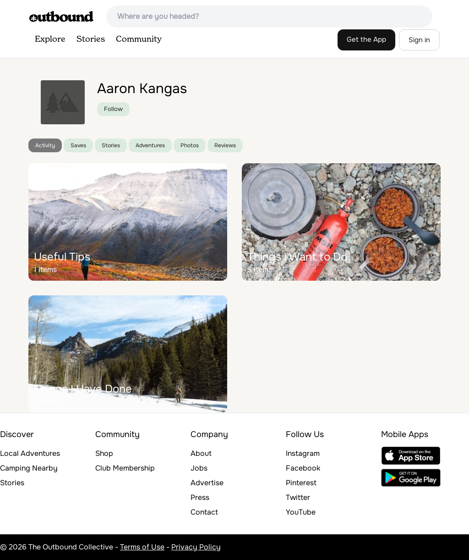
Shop (104, 453)
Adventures (150, 145)
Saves (78, 145)
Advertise (207, 483)
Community (139, 39)
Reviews (225, 145)
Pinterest (301, 483)
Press (200, 497)
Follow (113, 109)
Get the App (366, 39)
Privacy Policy (196, 547)
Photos (189, 145)
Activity (45, 145)
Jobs (199, 468)
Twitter (298, 497)
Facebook (303, 468)
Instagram (303, 453)
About (201, 453)
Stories (90, 39)
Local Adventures (30, 453)
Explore (50, 39)
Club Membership (125, 468)
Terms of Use (142, 547)
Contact (204, 512)
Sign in (419, 39)
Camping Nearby (29, 468)
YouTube (301, 512)
